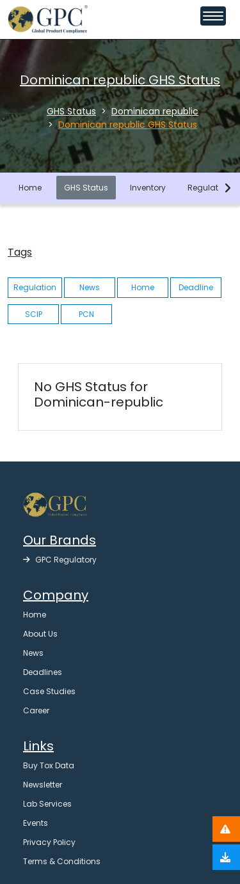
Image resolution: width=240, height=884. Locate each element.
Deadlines (42, 672)
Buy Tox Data (48, 765)
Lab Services (47, 803)
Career (36, 710)
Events (35, 823)
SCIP (33, 314)
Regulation (209, 187)
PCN (86, 314)
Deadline (196, 287)
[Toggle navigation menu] (213, 16)
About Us (40, 633)
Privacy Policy (49, 842)
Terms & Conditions (61, 861)
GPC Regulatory (60, 559)
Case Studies (49, 691)
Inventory (148, 187)
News (89, 287)
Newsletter (42, 784)
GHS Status (86, 187)
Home (30, 187)
